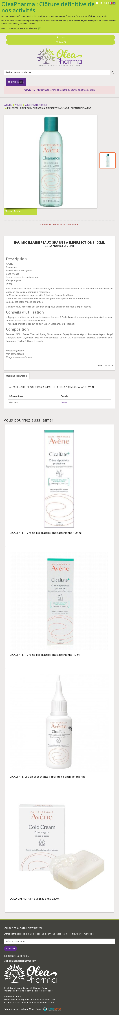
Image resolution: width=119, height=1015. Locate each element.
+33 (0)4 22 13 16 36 (18, 956)
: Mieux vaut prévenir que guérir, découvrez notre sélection (59, 90)
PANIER (61, 42)
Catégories (16, 82)
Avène (17, 211)
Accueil (8, 105)
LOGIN (61, 37)
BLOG (106, 3)
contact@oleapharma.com (22, 960)
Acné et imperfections (36, 105)
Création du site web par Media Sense (32, 1009)
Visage (18, 105)
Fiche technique (16, 375)
